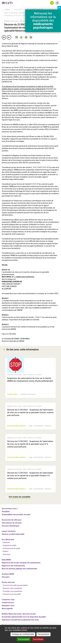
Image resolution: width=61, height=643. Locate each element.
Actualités (18, 9)
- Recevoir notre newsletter (12, 588)
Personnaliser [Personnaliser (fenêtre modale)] (43, 634)
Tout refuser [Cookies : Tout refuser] (38, 639)
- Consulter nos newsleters (12, 591)
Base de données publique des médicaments (19, 569)
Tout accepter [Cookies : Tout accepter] (23, 639)
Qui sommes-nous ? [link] (10, 509)
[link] (7, 3)
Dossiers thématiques (10, 526)
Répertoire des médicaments (13, 566)
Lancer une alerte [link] (8, 531)
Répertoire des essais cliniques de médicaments (21, 563)
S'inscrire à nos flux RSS (12, 594)
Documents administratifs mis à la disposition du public (24, 617)
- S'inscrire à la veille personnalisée (15, 585)
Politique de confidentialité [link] (23, 634)
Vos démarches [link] (8, 539)
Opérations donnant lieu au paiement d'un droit (20, 620)
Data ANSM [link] (6, 560)
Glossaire (6, 577)
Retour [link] (7, 9)
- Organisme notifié (9, 545)
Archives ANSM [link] (8, 574)
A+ (4, 37)
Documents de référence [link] (11, 520)
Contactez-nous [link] (8, 600)
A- (9, 37)
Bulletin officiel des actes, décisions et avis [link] (19, 614)
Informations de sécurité (11, 523)
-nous (8, 605)
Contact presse (8, 603)
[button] (52, 3)
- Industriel (6, 542)
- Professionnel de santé (11, 548)
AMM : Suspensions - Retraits (14, 13)
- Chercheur (6, 554)
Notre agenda (7, 608)
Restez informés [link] (8, 582)
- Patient (5, 551)
